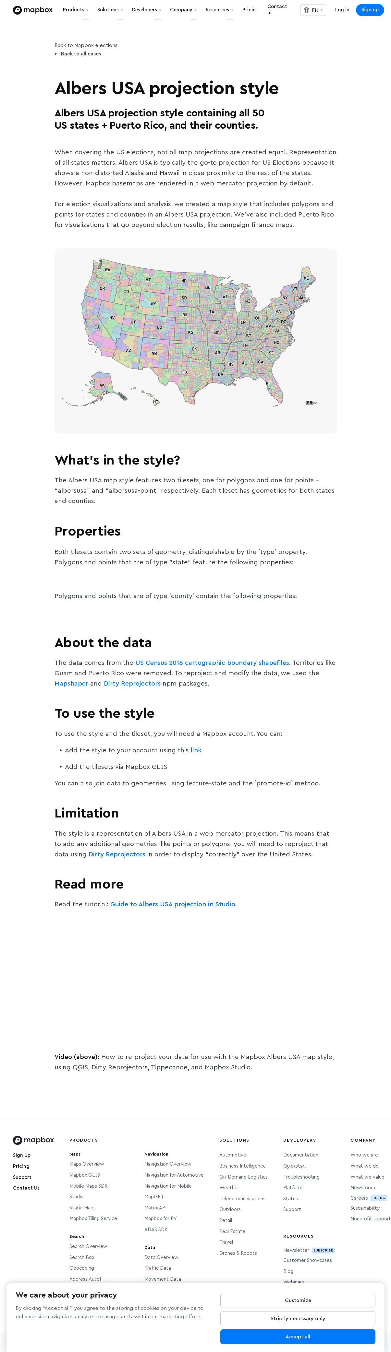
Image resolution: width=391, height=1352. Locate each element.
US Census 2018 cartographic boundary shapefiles (212, 663)
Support (22, 1177)
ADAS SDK (156, 1229)
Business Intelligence (242, 1166)
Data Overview (161, 1257)
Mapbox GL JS (84, 1175)
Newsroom (362, 1187)
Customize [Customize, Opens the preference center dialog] (298, 1300)
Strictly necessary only (298, 1319)
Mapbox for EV (160, 1218)
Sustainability (365, 1208)
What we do (364, 1166)
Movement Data (162, 1279)
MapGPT (154, 1196)
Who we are (364, 1155)
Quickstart (295, 1166)
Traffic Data (157, 1268)
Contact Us (26, 1188)
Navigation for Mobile (168, 1186)
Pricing (21, 1166)
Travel (226, 1242)
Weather (229, 1187)
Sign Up (22, 1155)
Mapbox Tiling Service (93, 1218)
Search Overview (88, 1246)
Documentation (300, 1155)
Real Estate (232, 1231)
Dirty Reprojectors (132, 683)
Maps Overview (86, 1164)
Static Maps (82, 1207)
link (196, 750)
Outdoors (230, 1209)
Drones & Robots (238, 1253)
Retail (225, 1220)
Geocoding (81, 1268)
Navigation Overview (167, 1164)
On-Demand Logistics (243, 1177)
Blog (288, 1271)
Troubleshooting (301, 1177)
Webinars (293, 1282)
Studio (76, 1196)
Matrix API (155, 1207)
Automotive (232, 1155)
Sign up (370, 9)
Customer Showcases (307, 1260)
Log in (342, 9)
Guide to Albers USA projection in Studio (172, 904)
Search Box (81, 1257)
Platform (292, 1187)
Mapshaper (71, 683)
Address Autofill (86, 1279)
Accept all (298, 1337)
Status (290, 1198)
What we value (367, 1177)
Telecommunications (242, 1198)
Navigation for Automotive (174, 1175)
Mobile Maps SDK (88, 1186)
